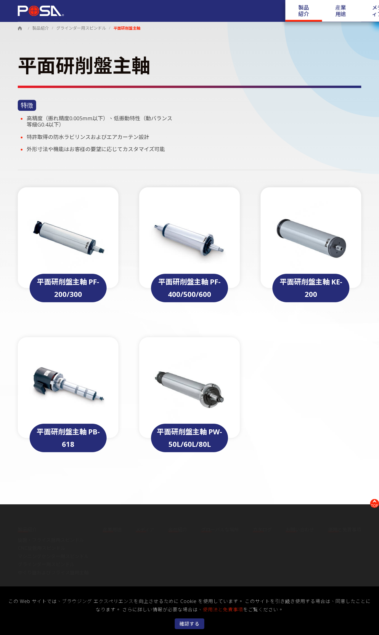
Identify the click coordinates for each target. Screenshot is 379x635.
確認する (189, 623)
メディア (193, 7)
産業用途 (166, 7)
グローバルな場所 (258, 7)
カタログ (296, 7)
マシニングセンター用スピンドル (53, 554)
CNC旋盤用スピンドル (41, 546)
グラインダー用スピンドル (78, 28)
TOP (371, 502)
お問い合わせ (329, 7)
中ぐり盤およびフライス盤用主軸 (53, 570)
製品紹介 (139, 7)
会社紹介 (220, 7)
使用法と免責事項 (223, 609)
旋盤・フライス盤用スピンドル (51, 538)
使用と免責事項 (344, 528)
